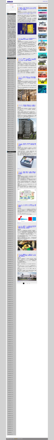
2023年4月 (9, 225)
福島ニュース (10, 73)
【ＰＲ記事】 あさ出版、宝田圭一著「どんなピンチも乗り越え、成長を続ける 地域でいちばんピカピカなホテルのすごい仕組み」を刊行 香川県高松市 (27, 8)
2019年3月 (9, 318)
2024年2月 (9, 206)
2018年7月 (9, 333)
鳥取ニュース (10, 124)
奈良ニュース (10, 109)
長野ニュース (10, 90)
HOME (44, 1)
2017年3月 (9, 364)
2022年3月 (9, 250)
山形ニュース (10, 71)
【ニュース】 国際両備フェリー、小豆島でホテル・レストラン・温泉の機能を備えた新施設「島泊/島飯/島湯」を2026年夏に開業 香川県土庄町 (27, 255)
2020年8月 (9, 286)
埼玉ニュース (10, 80)
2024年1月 (9, 208)
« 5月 (7, 12)
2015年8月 (9, 400)
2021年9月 (9, 261)
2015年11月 (9, 394)
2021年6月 (9, 267)
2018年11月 (9, 326)
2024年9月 (9, 193)
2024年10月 (9, 191)
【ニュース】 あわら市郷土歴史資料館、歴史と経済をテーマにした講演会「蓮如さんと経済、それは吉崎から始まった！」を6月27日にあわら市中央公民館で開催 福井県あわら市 (12, 52)
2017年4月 (9, 362)
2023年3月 (9, 227)
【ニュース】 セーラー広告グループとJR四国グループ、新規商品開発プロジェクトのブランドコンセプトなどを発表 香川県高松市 (27, 205)
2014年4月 (9, 430)
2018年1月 (9, 345)
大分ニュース (10, 141)
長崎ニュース (10, 139)
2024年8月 (9, 195)
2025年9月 (9, 170)
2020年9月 (9, 284)
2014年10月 (9, 419)
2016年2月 (9, 388)
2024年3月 (9, 204)
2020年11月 (9, 280)
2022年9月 (9, 238)
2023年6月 (9, 221)
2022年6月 (9, 244)
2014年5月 (9, 428)
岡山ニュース (10, 118)
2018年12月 (9, 324)
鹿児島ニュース (10, 147)
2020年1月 (9, 299)
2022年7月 (9, 242)
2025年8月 (9, 172)
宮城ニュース (10, 69)
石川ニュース (10, 101)
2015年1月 (9, 413)
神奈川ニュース (10, 86)
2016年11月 (9, 371)
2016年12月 (9, 369)
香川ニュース (10, 128)
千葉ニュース (10, 82)
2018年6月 (9, 335)
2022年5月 (9, 246)
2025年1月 (9, 185)
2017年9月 (9, 352)
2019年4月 (9, 316)
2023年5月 (9, 223)
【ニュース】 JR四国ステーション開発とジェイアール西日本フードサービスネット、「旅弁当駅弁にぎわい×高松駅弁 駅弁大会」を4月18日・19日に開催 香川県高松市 (27, 59)
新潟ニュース (10, 88)
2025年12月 (9, 164)
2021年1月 (9, 276)
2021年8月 (9, 263)
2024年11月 (9, 189)
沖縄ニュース (10, 149)
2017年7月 (9, 356)
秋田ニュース (10, 65)
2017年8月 (9, 354)
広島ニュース (10, 120)
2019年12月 (9, 301)
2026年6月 (9, 153)
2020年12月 (9, 278)
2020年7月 (9, 288)
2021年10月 (9, 259)
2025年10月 (9, 168)
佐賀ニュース (10, 137)
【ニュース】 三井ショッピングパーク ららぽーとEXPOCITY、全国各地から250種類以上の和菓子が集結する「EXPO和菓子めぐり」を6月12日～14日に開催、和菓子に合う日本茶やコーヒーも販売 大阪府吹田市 (12, 34)
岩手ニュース (10, 67)
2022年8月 (9, 240)
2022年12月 (9, 233)
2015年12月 (9, 392)
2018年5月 (9, 337)
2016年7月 (9, 379)
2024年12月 (9, 187)
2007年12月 (9, 434)
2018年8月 (9, 331)
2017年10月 (9, 350)
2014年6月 (9, 426)
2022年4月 (9, 248)
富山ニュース (10, 99)
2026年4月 (9, 157)
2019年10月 (9, 305)
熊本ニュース (10, 143)
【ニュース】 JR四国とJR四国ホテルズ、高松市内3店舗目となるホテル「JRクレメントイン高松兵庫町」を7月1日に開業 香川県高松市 (27, 78)
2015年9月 (9, 398)
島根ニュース (10, 126)
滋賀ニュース (10, 105)
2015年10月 (9, 396)
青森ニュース (10, 63)
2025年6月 (9, 176)
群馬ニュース (10, 75)
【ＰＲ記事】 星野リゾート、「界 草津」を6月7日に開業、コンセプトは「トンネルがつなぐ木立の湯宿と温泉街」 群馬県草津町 (12, 25)
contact (46, 1)
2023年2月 (9, 229)
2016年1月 (9, 390)
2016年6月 (9, 381)
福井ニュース (10, 103)
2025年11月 (9, 166)
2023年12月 (9, 210)
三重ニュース (10, 107)
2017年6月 (9, 358)
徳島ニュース (10, 130)
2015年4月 (9, 407)
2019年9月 (9, 307)
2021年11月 (9, 257)
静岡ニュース (10, 94)
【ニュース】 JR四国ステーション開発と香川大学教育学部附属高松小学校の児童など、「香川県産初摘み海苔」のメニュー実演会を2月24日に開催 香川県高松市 (27, 227)
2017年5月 (9, 360)
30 (27, 283)
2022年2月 (9, 252)
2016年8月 (9, 377)
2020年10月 (9, 282)
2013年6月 (9, 432)
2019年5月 (9, 314)
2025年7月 (9, 174)
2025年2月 (9, 183)
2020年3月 (9, 295)
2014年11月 (9, 417)
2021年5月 (9, 269)
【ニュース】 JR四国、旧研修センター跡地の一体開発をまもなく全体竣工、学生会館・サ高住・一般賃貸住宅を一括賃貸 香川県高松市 (27, 173)
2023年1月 (9, 231)
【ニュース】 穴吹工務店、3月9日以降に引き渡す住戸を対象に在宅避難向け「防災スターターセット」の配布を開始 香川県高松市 (27, 144)
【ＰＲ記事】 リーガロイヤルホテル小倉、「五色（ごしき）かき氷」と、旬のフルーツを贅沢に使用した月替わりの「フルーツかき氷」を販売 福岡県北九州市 (12, 43)
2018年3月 (9, 341)
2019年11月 (9, 303)
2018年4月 (9, 339)
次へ (30, 283)
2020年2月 (9, 297)
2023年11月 (9, 212)
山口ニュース (10, 122)
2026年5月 (9, 155)
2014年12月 (9, 415)
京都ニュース (10, 111)
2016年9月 (9, 375)
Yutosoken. (15, 438)
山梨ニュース (10, 92)
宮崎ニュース (10, 145)
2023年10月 (9, 214)
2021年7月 (9, 265)
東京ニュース (10, 84)
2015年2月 (9, 411)
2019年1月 (9, 322)
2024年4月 (9, 202)
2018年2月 (9, 343)
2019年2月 (9, 320)
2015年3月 (9, 409)
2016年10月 (9, 373)
